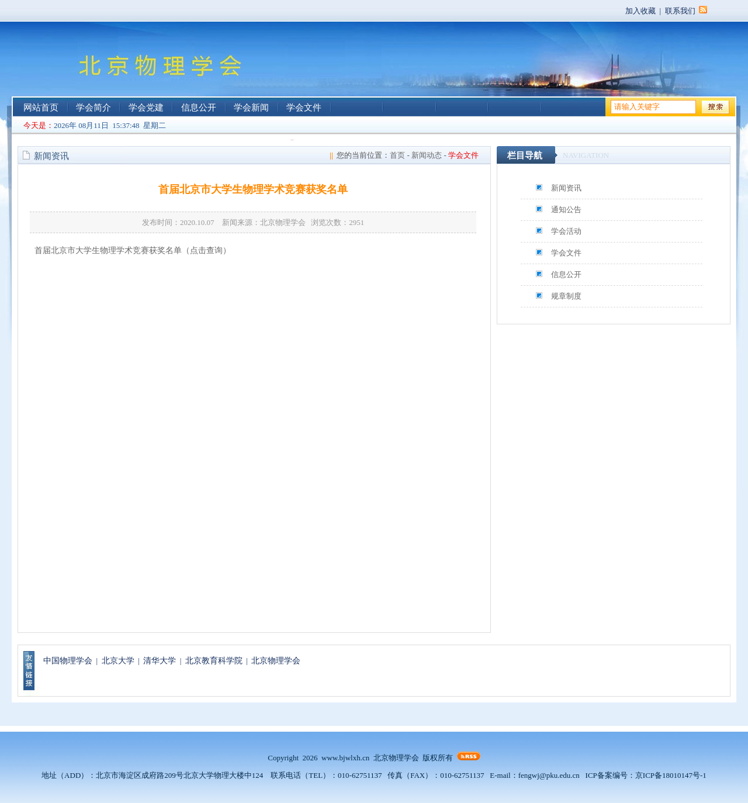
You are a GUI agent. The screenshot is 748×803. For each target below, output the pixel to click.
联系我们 (680, 10)
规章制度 (566, 296)
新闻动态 (426, 155)
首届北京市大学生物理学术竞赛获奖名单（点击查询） (132, 250)
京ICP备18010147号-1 (671, 775)
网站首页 (40, 107)
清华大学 (159, 660)
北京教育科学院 (214, 660)
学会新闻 (251, 107)
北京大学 (118, 660)
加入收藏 (640, 10)
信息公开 (198, 107)
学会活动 (566, 231)
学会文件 (303, 107)
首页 (397, 155)
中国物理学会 (67, 660)
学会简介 (93, 107)
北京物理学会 (275, 660)
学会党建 (146, 107)
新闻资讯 (566, 188)
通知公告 (566, 209)
